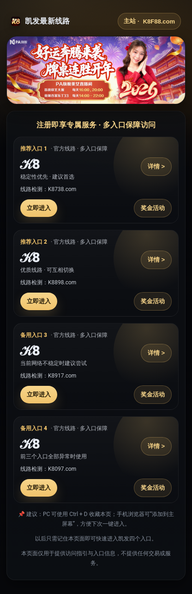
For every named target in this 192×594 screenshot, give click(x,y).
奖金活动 (153, 207)
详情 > (156, 166)
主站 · (149, 21)
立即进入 (39, 207)
